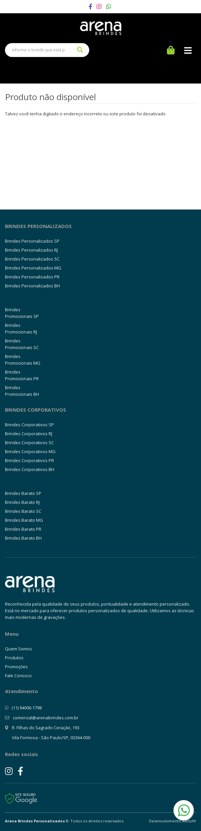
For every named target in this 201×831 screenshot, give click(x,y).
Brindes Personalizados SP (32, 241)
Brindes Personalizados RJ (31, 250)
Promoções (16, 667)
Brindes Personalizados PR (32, 277)
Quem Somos (18, 649)
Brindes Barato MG (24, 520)
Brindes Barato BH (23, 538)
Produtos (14, 658)
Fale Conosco (18, 676)
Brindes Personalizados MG (33, 268)
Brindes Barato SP (23, 493)
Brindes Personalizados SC (32, 259)
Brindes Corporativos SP (29, 425)
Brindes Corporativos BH (29, 469)
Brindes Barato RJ (22, 502)
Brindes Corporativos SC (29, 442)
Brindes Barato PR (23, 529)
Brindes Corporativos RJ (28, 434)
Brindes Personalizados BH (32, 286)
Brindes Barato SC (23, 511)
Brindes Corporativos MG (30, 451)
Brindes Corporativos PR (29, 460)
